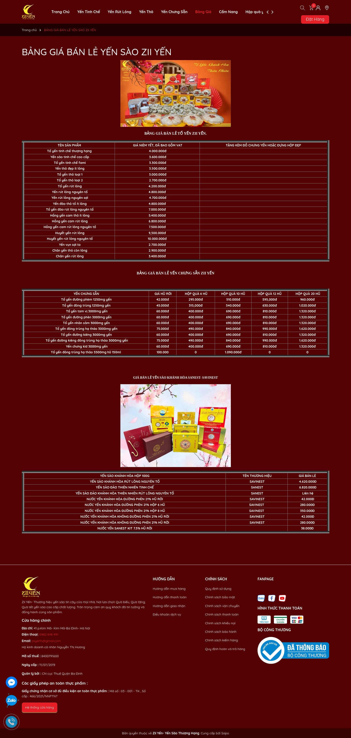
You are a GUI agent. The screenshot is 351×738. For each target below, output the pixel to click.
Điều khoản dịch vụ (167, 614)
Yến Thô (146, 11)
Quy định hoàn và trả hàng (225, 649)
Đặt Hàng (315, 19)
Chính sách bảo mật (220, 597)
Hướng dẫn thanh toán (170, 597)
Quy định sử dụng (218, 589)
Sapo (225, 733)
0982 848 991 (48, 634)
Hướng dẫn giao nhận (169, 606)
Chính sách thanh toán (221, 614)
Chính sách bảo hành (220, 632)
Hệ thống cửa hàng (39, 707)
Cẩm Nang (228, 11)
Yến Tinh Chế (88, 11)
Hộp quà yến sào (261, 11)
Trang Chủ (60, 11)
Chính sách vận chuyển (222, 606)
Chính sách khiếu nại (220, 623)
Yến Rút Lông (119, 11)
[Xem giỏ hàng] (311, 8)
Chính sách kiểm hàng (221, 640)
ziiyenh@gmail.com (46, 641)
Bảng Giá (203, 11)
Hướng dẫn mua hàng (169, 589)
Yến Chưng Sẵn (174, 11)
